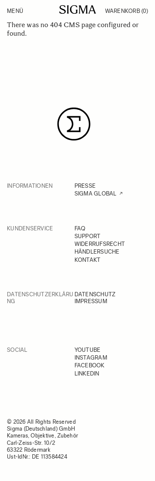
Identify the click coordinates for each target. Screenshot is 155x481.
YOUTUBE (87, 350)
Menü (15, 11)
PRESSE (85, 186)
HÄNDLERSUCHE (97, 251)
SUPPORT (87, 236)
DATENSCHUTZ (95, 294)
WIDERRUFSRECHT (99, 244)
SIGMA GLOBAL (95, 193)
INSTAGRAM (90, 357)
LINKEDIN (86, 373)
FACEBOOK (89, 365)
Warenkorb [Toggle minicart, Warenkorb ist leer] (126, 11)
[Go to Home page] (77, 9)
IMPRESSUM (90, 301)
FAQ (80, 228)
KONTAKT (87, 260)
